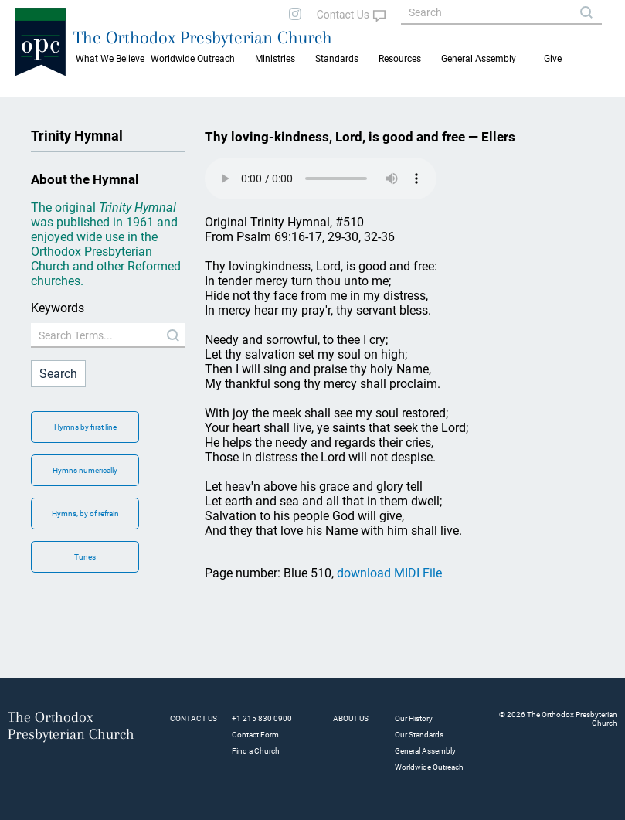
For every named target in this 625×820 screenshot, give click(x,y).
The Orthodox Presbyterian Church (202, 37)
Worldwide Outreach (429, 767)
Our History (414, 718)
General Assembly (478, 58)
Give (553, 58)
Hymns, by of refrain (85, 513)
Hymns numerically (85, 470)
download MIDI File (389, 573)
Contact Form (255, 734)
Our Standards (419, 734)
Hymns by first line (85, 427)
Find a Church (256, 751)
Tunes (85, 557)
